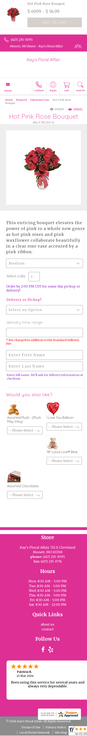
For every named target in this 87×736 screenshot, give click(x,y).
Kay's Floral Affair (43, 59)
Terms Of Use (30, 727)
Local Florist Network (34, 732)
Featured (21, 99)
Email (75, 109)
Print (57, 109)
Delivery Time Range (25, 322)
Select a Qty (15, 276)
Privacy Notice (55, 727)
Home (9, 99)
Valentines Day (39, 99)
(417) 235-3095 (22, 40)
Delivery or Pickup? (23, 300)
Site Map (61, 732)
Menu (8, 90)
